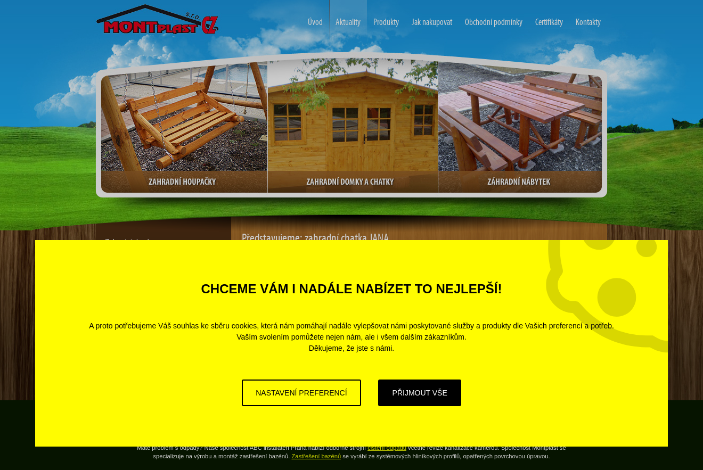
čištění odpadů (386, 447)
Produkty (386, 22)
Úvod (315, 22)
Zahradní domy (116, 7)
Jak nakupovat (432, 22)
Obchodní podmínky (493, 22)
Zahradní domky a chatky (353, 126)
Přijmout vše (420, 393)
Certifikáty (549, 22)
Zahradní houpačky (184, 126)
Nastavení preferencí (301, 393)
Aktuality (345, 21)
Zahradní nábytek (520, 126)
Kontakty (588, 22)
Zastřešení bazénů (316, 456)
